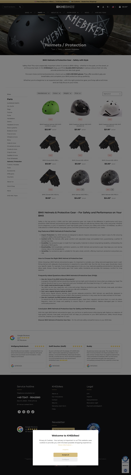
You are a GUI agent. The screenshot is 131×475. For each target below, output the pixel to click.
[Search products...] (9, 7)
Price (78, 93)
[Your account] (103, 7)
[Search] (20, 7)
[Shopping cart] (123, 7)
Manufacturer (44, 93)
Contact (54, 400)
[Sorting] (112, 94)
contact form (28, 404)
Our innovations (57, 397)
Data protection (92, 400)
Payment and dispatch (94, 406)
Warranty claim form (59, 406)
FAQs (54, 409)
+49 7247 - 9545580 (28, 397)
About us (55, 394)
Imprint (89, 397)
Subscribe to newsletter (63, 430)
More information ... (65, 445)
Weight (67, 93)
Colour (56, 93)
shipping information (99, 459)
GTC (88, 394)
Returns (54, 403)
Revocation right (92, 403)
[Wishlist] (98, 7)
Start (53, 49)
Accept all (65, 455)
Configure (65, 459)
